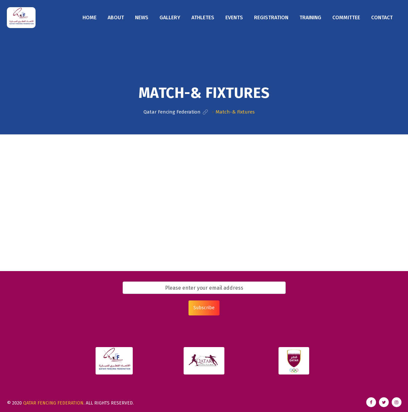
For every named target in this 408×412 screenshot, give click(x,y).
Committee (346, 17)
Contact (382, 17)
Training (310, 17)
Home (90, 17)
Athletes (202, 17)
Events (234, 17)
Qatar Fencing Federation (53, 403)
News (141, 17)
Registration (271, 17)
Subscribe (204, 308)
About (116, 17)
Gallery (169, 17)
